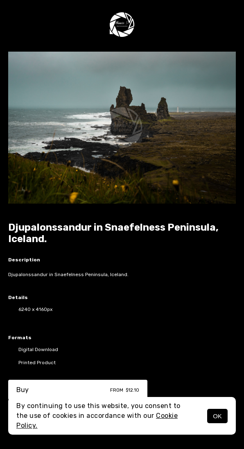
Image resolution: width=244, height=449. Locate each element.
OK (217, 416)
